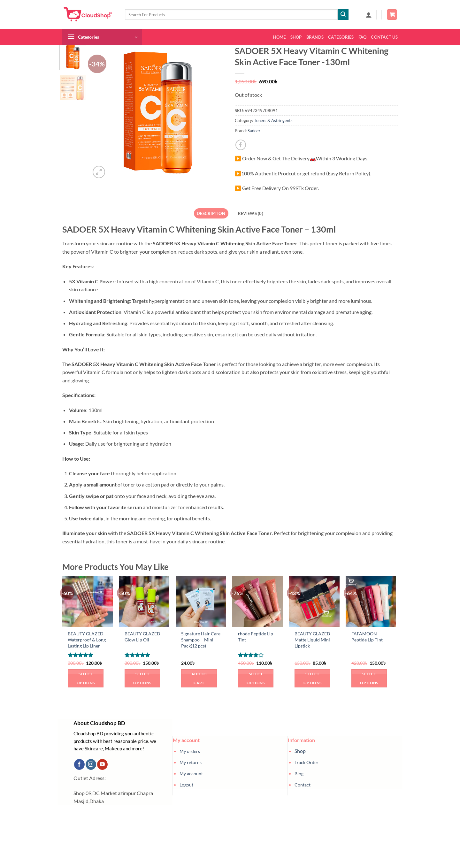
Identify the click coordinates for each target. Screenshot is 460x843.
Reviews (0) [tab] (250, 213)
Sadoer (254, 130)
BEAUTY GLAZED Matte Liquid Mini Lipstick (312, 639)
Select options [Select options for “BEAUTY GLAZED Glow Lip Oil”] (142, 678)
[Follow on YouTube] (102, 764)
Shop (296, 37)
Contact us (384, 37)
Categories (341, 37)
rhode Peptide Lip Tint (255, 636)
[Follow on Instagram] (91, 764)
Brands (315, 37)
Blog (299, 773)
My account (191, 773)
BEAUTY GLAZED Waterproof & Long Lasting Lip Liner (87, 639)
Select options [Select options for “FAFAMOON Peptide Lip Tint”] (369, 678)
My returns (191, 762)
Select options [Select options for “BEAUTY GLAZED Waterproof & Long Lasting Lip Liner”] (86, 678)
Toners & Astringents (273, 120)
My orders (190, 751)
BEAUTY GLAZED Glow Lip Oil (142, 636)
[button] (368, 15)
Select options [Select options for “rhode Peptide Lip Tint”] (255, 678)
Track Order (306, 762)
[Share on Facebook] (240, 145)
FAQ (362, 37)
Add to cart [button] (199, 678)
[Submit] (343, 14)
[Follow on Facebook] (79, 764)
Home (279, 37)
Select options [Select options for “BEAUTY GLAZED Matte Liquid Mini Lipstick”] (312, 678)
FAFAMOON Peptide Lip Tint (367, 636)
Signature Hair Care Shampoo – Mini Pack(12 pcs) (200, 639)
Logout (186, 784)
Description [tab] (211, 213)
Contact (302, 784)
